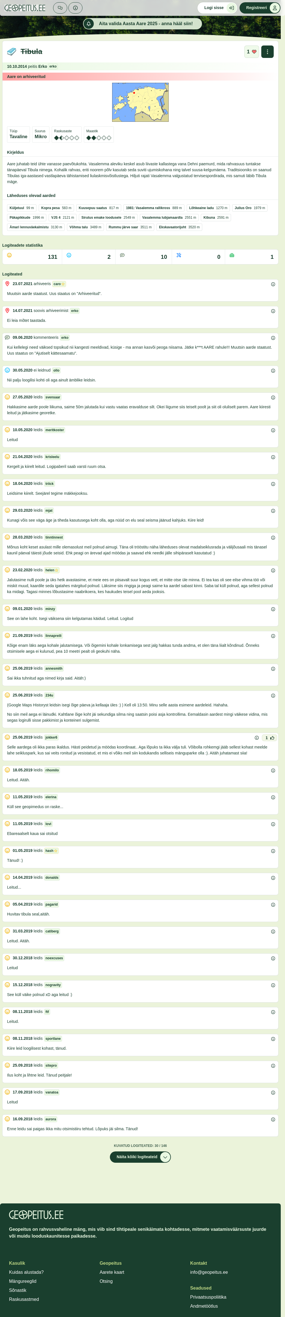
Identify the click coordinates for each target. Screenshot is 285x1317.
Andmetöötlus (204, 1306)
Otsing (106, 1281)
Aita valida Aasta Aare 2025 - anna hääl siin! (138, 24)
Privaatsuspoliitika (208, 1297)
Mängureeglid (22, 1281)
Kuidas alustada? (26, 1272)
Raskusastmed (24, 1299)
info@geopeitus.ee (209, 1272)
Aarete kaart (112, 1272)
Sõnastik (17, 1290)
